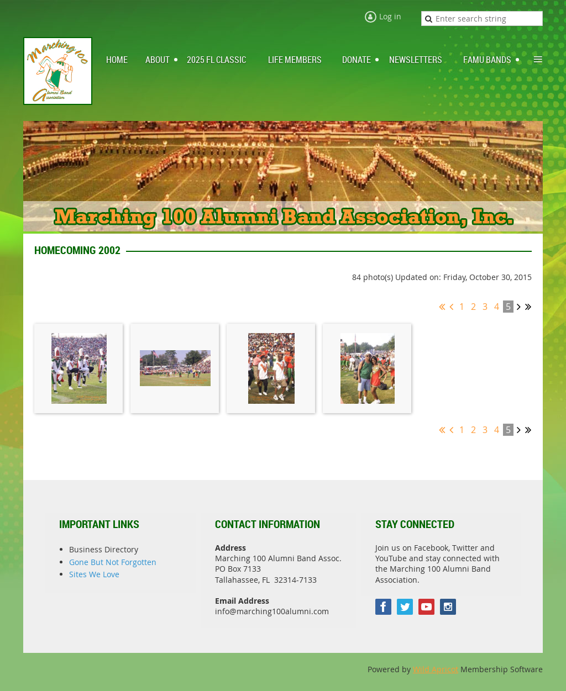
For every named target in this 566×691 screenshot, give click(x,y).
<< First (442, 306)
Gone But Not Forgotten (112, 562)
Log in (390, 16)
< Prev (451, 306)
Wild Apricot (435, 669)
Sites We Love (94, 574)
